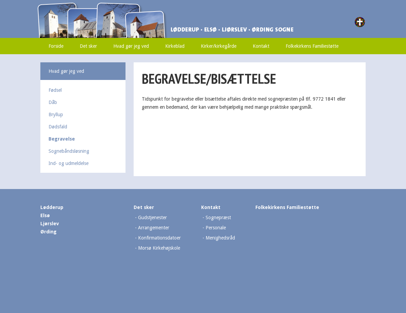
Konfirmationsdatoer (159, 238)
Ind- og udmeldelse (69, 163)
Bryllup (56, 114)
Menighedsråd (220, 238)
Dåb (53, 102)
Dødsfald (58, 126)
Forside (56, 46)
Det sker (88, 46)
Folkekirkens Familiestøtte (312, 46)
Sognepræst (218, 217)
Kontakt (261, 46)
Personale (216, 227)
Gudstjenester (152, 217)
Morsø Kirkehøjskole (159, 248)
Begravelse (62, 139)
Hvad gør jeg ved (131, 46)
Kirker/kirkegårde (218, 46)
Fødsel (55, 90)
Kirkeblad (175, 46)
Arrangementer (153, 227)
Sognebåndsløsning (69, 151)
